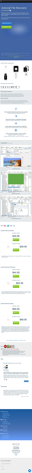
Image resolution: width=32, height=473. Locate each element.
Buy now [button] (16, 276)
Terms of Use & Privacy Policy (6, 463)
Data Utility (4, 419)
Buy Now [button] (16, 239)
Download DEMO (6, 23)
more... (16, 78)
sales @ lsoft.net (16, 446)
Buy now (16, 249)
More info (22, 96)
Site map (3, 469)
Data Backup (4, 430)
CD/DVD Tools (5, 433)
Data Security (4, 426)
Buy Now (6, 27)
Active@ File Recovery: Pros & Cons (12, 363)
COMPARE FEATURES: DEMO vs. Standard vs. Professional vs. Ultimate (16, 136)
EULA (2, 466)
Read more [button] (26, 381)
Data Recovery (5, 411)
